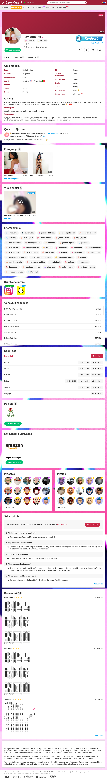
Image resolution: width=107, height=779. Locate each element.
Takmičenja (50, 7)
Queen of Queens (52, 133)
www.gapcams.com (25, 772)
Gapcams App (62, 7)
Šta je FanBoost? (97, 43)
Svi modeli (5, 7)
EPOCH (42, 772)
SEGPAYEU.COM (49, 772)
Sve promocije (39, 7)
